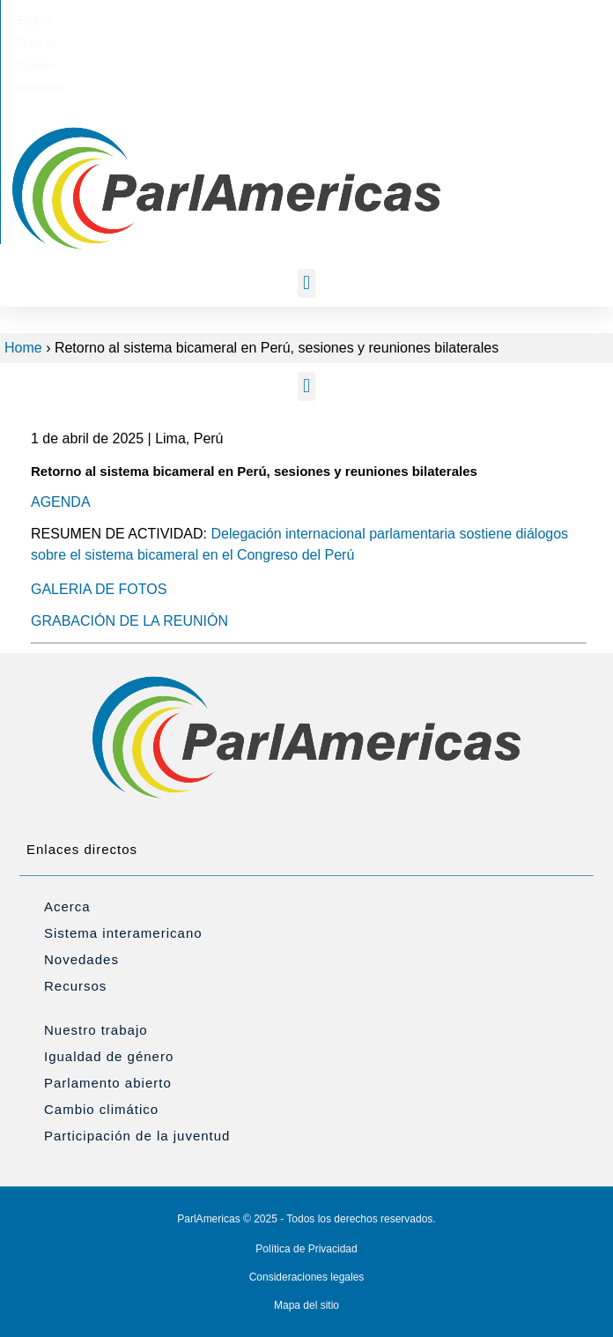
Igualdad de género (109, 1056)
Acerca (67, 906)
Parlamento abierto (108, 1082)
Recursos (75, 985)
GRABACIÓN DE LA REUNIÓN (129, 620)
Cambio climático (101, 1109)
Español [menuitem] (329, 20)
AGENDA (61, 501)
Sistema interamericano (123, 932)
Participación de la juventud (137, 1135)
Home (23, 347)
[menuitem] (216, 20)
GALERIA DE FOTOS (98, 589)
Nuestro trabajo (96, 1029)
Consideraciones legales (307, 1277)
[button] (306, 283)
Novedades (81, 959)
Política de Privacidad (306, 1249)
